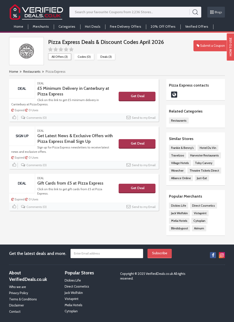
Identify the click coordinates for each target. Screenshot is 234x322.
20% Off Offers (163, 27)
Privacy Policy (18, 293)
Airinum (199, 228)
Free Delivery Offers (125, 27)
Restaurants (32, 72)
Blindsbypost (179, 228)
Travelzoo (177, 155)
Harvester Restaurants (204, 155)
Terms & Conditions (23, 299)
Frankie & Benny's (182, 148)
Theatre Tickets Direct (204, 170)
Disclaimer (16, 305)
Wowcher (177, 170)
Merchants (41, 27)
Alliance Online (181, 178)
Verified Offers (196, 27)
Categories (67, 27)
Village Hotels (180, 163)
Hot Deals (92, 27)
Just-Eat (202, 178)
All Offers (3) (60, 57)
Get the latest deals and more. (37, 253)
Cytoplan (199, 221)
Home (18, 27)
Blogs (216, 12)
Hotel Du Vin (208, 148)
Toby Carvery (203, 163)
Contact (15, 312)
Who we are (17, 287)
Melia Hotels (179, 221)
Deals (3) (106, 57)
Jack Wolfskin (179, 213)
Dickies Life (178, 206)
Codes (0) (84, 57)
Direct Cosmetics (203, 206)
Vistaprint (200, 213)
